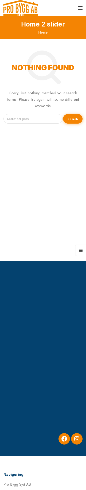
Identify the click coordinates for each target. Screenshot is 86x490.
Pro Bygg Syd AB (17, 484)
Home (43, 32)
